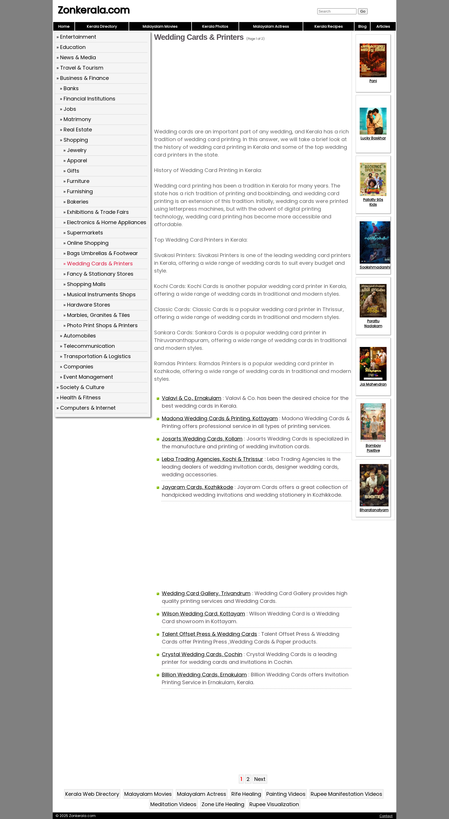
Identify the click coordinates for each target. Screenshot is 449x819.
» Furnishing (78, 191)
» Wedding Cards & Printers (98, 263)
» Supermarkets (83, 232)
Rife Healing (246, 794)
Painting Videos (286, 794)
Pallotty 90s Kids (373, 199)
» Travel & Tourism (79, 67)
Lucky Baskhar (373, 136)
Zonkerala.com (94, 10)
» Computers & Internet (86, 407)
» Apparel (75, 160)
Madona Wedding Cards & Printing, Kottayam (220, 418)
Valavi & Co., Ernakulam (191, 398)
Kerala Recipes (328, 26)
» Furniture (76, 181)
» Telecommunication (87, 346)
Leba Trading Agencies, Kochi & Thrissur (212, 459)
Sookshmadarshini (376, 265)
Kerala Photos (215, 26)
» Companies (76, 366)
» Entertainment (76, 36)
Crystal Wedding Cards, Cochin (202, 654)
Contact (386, 816)
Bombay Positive (373, 445)
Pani (373, 78)
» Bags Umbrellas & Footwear (100, 253)
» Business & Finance (82, 78)
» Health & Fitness (78, 397)
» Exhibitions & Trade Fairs (96, 212)
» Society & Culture (80, 387)
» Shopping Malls (84, 284)
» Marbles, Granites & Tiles (96, 315)
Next (259, 779)
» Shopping (74, 139)
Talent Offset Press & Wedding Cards (209, 634)
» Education (71, 47)
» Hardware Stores (86, 304)
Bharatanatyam (374, 507)
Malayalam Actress (271, 26)
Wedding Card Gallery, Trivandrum (206, 593)
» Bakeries (75, 201)
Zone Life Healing (223, 804)
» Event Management (86, 376)
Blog (362, 26)
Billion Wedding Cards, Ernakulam (204, 674)
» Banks (69, 88)
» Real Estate (76, 129)
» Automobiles (78, 335)
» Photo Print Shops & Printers (100, 325)
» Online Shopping (86, 242)
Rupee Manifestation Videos (346, 794)
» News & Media (76, 57)
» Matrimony (75, 119)
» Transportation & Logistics (95, 356)
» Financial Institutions (87, 98)
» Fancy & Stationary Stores (98, 273)
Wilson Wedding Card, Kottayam (203, 613)
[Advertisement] (103, 461)
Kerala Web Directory (92, 794)
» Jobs (68, 109)
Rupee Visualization (274, 804)
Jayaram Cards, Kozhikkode (197, 487)
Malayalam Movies (160, 26)
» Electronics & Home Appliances (104, 222)
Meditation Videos (173, 804)
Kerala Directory (102, 26)
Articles (383, 26)
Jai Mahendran (373, 382)
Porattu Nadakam (373, 321)
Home (64, 26)
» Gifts (71, 170)
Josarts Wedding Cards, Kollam (202, 438)
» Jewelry (74, 150)
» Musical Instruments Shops (99, 294)
